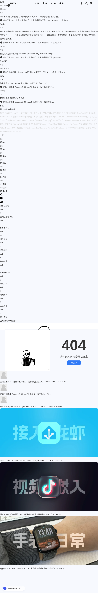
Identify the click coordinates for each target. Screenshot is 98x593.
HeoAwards (67, 124)
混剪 (60, 124)
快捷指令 (90, 128)
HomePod (36, 128)
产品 (86, 117)
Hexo (79, 113)
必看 (58, 113)
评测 (30, 117)
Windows (40, 120)
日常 (41, 113)
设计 (9, 113)
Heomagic (44, 124)
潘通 (31, 124)
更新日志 (9, 124)
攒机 (91, 124)
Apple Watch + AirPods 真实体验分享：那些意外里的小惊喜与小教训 (27, 568)
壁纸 (74, 128)
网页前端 (71, 113)
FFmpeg (49, 120)
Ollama (62, 128)
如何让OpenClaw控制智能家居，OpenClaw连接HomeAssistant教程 (26, 460)
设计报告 (11, 120)
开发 (15, 113)
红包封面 (84, 124)
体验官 (28, 128)
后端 (4, 120)
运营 (94, 120)
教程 (3, 113)
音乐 (2, 124)
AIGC (85, 113)
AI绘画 (48, 117)
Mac (46, 113)
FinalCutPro (22, 120)
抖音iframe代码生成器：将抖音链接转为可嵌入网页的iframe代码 (26, 514)
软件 (28, 113)
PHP (56, 128)
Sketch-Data (6, 128)
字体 (54, 117)
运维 (15, 117)
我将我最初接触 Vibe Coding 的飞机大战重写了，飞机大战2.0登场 (26, 406)
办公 (89, 120)
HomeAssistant (9, 132)
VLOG (51, 128)
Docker (16, 124)
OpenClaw (53, 124)
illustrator (76, 120)
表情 (13, 128)
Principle (44, 128)
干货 (22, 113)
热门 (64, 113)
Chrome (61, 117)
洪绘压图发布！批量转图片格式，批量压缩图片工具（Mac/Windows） (28, 382)
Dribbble (67, 120)
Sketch (52, 113)
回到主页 (74, 363)
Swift (34, 113)
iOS (10, 117)
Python (56, 120)
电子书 (69, 128)
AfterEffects (78, 117)
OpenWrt (32, 120)
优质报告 (20, 128)
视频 (41, 117)
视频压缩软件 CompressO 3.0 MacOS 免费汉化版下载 (21, 394)
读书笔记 (24, 124)
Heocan (69, 117)
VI (61, 120)
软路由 (83, 120)
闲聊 (36, 117)
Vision (18, 132)
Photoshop (23, 117)
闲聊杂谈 (81, 128)
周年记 (37, 124)
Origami (76, 124)
